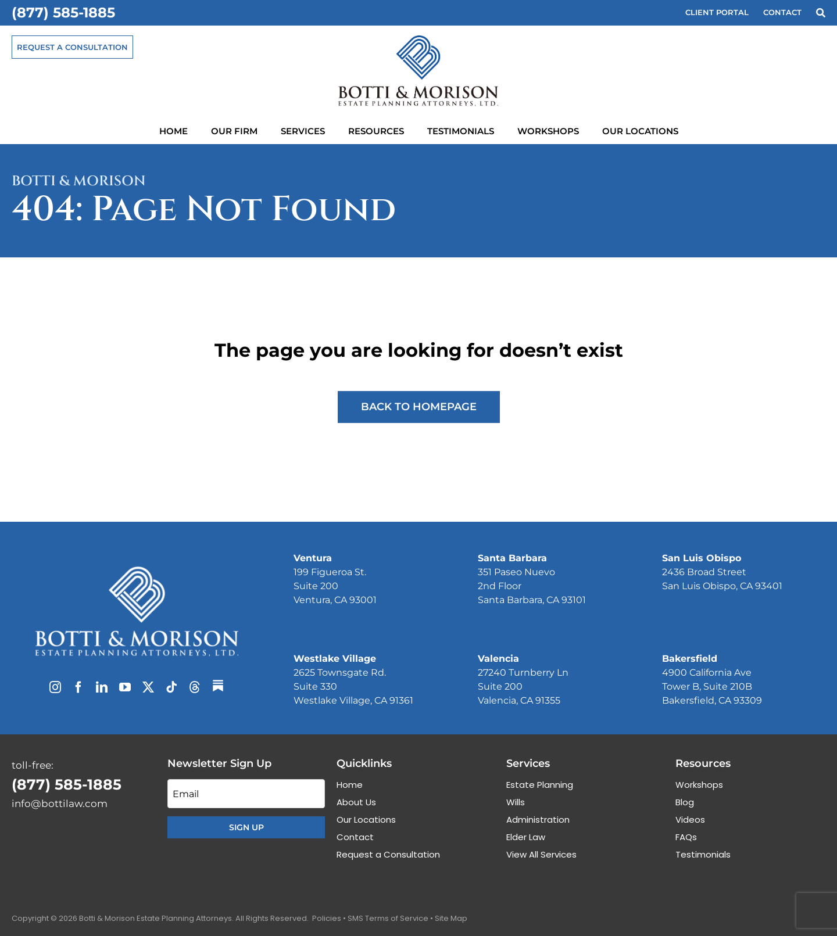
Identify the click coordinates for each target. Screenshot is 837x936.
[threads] (194, 687)
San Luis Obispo (701, 558)
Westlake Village (335, 658)
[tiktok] (171, 687)
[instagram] (55, 687)
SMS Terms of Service (388, 918)
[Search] (820, 13)
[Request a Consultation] (72, 47)
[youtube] (125, 687)
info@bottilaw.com (60, 803)
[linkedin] (101, 687)
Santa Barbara (512, 558)
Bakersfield (689, 658)
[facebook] (78, 687)
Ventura (313, 558)
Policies (326, 918)
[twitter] (148, 687)
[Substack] (218, 685)
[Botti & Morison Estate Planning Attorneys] (136, 570)
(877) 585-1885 (63, 12)
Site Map (451, 918)
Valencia (498, 658)
